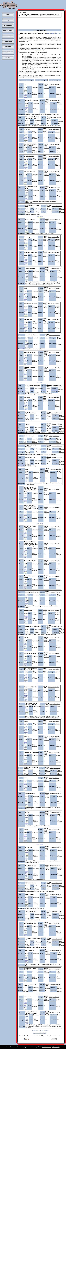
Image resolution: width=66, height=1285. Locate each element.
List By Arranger (41, 80)
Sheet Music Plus (25, 91)
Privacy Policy (56, 1047)
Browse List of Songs (26, 80)
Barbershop (8, 4)
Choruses (8, 36)
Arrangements (8, 25)
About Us (7, 52)
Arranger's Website (54, 84)
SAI (25, 442)
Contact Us (8, 46)
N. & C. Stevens (46, 1047)
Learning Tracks (7, 30)
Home (7, 14)
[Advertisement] (7, 88)
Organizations (8, 41)
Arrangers (8, 20)
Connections (11, 5)
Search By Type (54, 80)
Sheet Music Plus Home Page (40, 1030)
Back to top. (40, 216)
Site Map (7, 57)
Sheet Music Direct (25, 95)
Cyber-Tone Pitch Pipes (54, 33)
